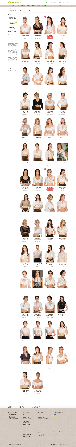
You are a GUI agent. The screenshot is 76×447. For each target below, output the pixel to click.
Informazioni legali (41, 415)
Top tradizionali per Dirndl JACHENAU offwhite (62, 163)
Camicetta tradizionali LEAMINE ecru (37, 213)
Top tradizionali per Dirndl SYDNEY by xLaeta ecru (25, 289)
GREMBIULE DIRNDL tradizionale (11, 13)
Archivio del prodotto (41, 417)
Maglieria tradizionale (12, 18)
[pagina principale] (9, 5)
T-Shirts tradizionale (12, 24)
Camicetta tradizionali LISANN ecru (37, 366)
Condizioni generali (26, 417)
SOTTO (9, 14)
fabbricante (47, 13)
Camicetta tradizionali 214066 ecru (62, 137)
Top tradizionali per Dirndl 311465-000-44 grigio (62, 264)
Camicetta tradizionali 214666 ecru (62, 213)
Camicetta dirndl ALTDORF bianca (50, 112)
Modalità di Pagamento (27, 415)
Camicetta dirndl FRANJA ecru (62, 112)
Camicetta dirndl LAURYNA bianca (25, 340)
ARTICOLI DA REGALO (12, 35)
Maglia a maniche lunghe (13, 28)
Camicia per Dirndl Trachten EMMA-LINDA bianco (50, 289)
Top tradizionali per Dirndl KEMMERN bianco (37, 86)
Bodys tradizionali (12, 23)
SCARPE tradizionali (12, 31)
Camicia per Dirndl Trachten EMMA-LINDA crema (62, 289)
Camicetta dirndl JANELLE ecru (50, 239)
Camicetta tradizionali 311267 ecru (25, 36)
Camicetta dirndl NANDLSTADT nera (37, 112)
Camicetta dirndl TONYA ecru (37, 264)
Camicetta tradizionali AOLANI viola (25, 366)
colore (34, 13)
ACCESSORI (10, 34)
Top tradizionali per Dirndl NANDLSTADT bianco (50, 213)
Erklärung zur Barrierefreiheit (43, 418)
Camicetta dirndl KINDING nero (25, 239)
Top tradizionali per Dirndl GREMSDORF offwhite (62, 61)
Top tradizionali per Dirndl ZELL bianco (62, 86)
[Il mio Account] (57, 2)
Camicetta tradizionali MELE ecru (50, 163)
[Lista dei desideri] (51, 2)
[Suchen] (67, 6)
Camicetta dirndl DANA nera (62, 315)
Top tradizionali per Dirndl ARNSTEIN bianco (25, 163)
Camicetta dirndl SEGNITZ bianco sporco (50, 315)
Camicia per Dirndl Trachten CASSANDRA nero (25, 188)
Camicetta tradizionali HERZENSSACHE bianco (38, 391)
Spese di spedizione (26, 421)
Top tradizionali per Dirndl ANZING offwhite (25, 61)
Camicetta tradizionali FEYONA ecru (50, 264)
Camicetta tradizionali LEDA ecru (62, 188)
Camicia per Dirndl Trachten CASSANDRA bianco (50, 61)
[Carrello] (65, 2)
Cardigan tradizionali (12, 27)
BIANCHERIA (10, 30)
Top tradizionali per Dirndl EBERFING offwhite (37, 137)
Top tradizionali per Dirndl (13, 22)
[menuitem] (63, 5)
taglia (22, 13)
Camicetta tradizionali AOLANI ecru (62, 239)
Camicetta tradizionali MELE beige (25, 213)
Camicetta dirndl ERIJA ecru (38, 340)
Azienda (39, 414)
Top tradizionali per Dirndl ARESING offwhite (37, 163)
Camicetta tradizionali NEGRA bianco (25, 391)
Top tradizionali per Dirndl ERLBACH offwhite (50, 86)
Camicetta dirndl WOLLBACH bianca (37, 239)
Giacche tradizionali (12, 17)
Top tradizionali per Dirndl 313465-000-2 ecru (62, 36)
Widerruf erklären (27, 424)
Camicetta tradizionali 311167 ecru (50, 137)
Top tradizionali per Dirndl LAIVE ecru (25, 264)
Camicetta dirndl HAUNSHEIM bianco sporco (25, 315)
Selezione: (56, 10)
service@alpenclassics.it (13, 414)
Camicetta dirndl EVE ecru (50, 340)
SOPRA (9, 15)
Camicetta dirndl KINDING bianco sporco (25, 137)
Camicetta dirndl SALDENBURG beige (37, 315)
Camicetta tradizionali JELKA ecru (62, 340)
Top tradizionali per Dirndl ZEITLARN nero (37, 36)
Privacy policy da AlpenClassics (28, 418)
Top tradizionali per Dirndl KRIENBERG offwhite (37, 289)
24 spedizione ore (26, 414)
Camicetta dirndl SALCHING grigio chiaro (25, 86)
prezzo (58, 13)
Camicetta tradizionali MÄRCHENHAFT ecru (62, 366)
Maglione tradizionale (12, 19)
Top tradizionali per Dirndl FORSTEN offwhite (37, 61)
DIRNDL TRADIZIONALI (12, 10)
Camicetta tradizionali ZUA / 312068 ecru (50, 366)
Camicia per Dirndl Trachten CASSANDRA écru (37, 188)
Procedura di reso (26, 419)
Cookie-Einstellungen (26, 422)
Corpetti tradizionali (12, 26)
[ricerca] (63, 5)
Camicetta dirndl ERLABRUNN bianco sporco (25, 112)
